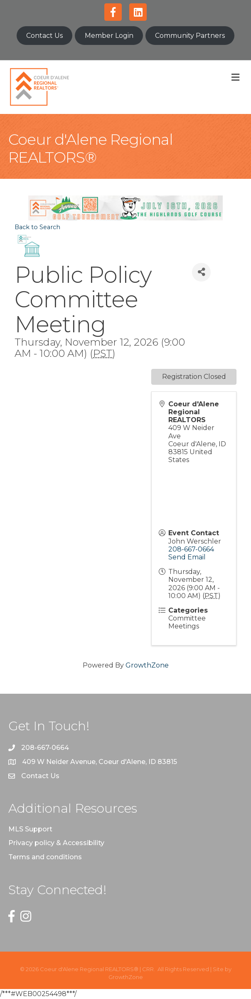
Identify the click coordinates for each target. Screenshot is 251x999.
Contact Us (44, 36)
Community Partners (190, 36)
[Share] (201, 272)
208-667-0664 (191, 549)
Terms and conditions (45, 857)
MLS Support (30, 829)
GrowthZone (147, 665)
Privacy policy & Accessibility (56, 843)
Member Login (109, 36)
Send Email (187, 557)
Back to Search (37, 227)
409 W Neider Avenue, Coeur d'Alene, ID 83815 (99, 762)
